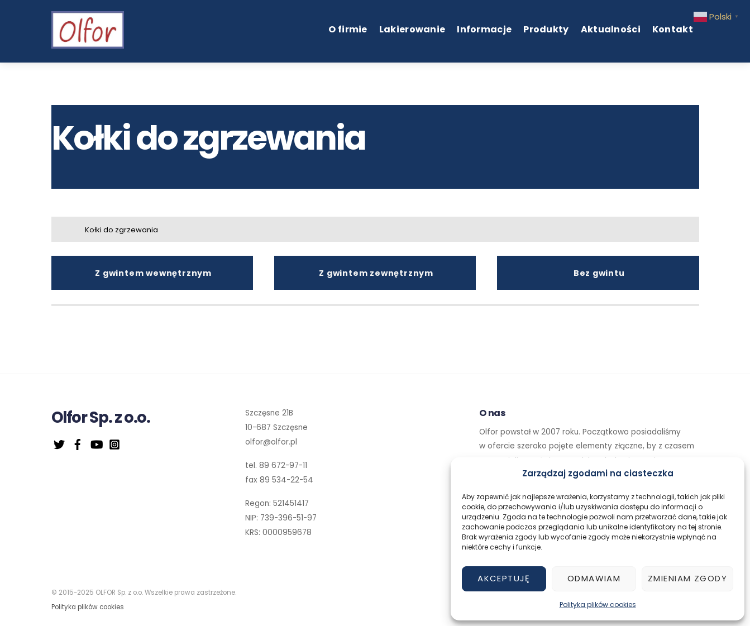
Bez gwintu (599, 273)
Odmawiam (593, 578)
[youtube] (96, 443)
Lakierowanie (412, 29)
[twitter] (59, 443)
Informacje (484, 29)
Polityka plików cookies (598, 604)
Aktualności (611, 29)
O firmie (347, 29)
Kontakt (672, 29)
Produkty (546, 29)
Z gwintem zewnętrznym (376, 273)
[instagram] (114, 443)
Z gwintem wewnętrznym (153, 273)
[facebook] (77, 443)
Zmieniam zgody (687, 578)
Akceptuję (504, 578)
